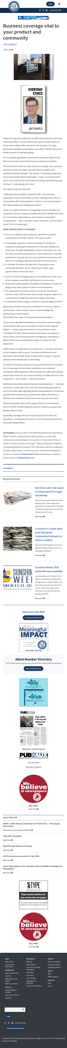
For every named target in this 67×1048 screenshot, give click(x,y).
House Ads (29, 975)
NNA (49, 974)
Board (50, 986)
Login (50, 4)
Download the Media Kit (33, 618)
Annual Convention (54, 962)
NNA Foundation (53, 977)
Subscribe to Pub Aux (12, 995)
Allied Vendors (31, 965)
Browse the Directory (33, 669)
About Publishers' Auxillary (11, 991)
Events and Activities (12, 973)
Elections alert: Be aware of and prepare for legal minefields (49, 491)
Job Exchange (31, 978)
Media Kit (8, 998)
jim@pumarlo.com (26, 457)
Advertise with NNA (33, 611)
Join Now (8, 976)
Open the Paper (33, 762)
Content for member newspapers (33, 968)
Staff (49, 983)
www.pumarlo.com (30, 454)
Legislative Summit (54, 967)
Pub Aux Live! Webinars (34, 986)
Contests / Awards (54, 965)
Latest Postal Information (9, 966)
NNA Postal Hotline (11, 984)
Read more (40, 516)
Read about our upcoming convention (18, 830)
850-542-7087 (21, 1023)
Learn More (33, 809)
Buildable (14, 1041)
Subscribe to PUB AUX (33, 767)
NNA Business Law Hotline (11, 980)
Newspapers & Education (31, 982)
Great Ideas (30, 972)
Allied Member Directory (33, 659)
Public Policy (9, 962)
